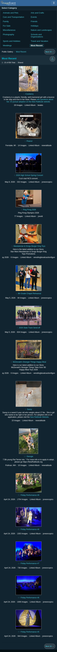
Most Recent (21, 52)
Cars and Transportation (13, 17)
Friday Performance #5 (30, 632)
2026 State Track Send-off (29, 328)
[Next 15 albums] (49, 51)
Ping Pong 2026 (29, 210)
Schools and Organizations (37, 35)
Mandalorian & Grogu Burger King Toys (29, 246)
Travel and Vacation (39, 41)
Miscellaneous (9, 30)
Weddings (7, 45)
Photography (8, 34)
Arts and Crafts (37, 13)
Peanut (29, 141)
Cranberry (29, 94)
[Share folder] (52, 59)
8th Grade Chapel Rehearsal (29, 293)
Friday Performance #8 (30, 529)
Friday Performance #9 (30, 495)
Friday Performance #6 (30, 598)
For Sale (6, 26)
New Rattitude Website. (39, 417)
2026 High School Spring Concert (29, 175)
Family (6, 21)
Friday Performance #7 (30, 563)
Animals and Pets (10, 13)
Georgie (30, 456)
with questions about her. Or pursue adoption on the (30, 100)
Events (34, 17)
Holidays (34, 26)
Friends (34, 21)
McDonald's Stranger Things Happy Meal (29, 362)
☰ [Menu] (54, 3)
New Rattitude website (41, 102)
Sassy (29, 409)
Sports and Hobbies (11, 41)
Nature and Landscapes (41, 30)
